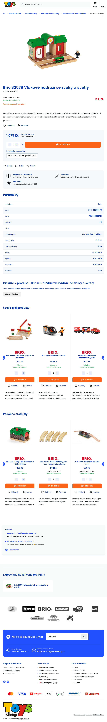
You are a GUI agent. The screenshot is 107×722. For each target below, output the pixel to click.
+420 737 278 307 (19, 651)
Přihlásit (84, 636)
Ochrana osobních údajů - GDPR (86, 673)
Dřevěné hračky (31, 14)
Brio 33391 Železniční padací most (87, 463)
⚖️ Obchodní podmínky (48, 670)
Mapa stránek (24, 719)
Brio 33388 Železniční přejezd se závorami (20, 357)
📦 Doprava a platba (46, 667)
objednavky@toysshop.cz (51, 651)
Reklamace (78, 680)
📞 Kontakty (43, 677)
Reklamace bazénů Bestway (84, 677)
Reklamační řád (79, 670)
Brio (100, 204)
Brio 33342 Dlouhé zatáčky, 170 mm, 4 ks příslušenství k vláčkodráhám (53, 463)
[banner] (10, 5)
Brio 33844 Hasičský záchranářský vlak (87, 357)
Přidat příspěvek (12, 294)
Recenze (77, 683)
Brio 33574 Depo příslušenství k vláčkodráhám (20, 463)
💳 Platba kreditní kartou (48, 680)
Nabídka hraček (15, 14)
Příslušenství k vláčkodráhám (74, 14)
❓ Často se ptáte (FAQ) (48, 683)
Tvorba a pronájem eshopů (84, 715)
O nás (76, 667)
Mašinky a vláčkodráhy (50, 14)
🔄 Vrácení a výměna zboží (49, 673)
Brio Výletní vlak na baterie (53, 356)
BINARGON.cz (99, 715)
